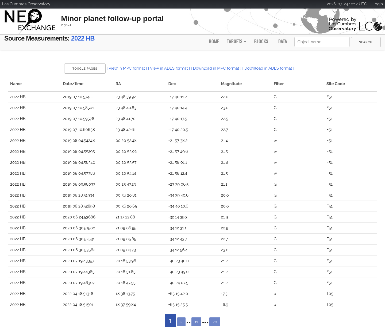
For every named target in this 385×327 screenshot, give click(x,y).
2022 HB (83, 38)
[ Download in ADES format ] (268, 68)
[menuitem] (366, 42)
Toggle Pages (84, 68)
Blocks (261, 41)
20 (215, 322)
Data (282, 41)
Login (377, 4)
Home (214, 41)
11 (196, 322)
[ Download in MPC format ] (216, 68)
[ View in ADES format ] (169, 68)
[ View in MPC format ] (127, 68)
